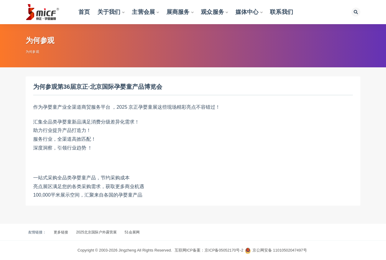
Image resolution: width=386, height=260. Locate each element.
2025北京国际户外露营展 (96, 232)
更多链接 (61, 232)
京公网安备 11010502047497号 (279, 250)
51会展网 (132, 232)
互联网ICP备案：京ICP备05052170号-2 (209, 250)
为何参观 (32, 51)
